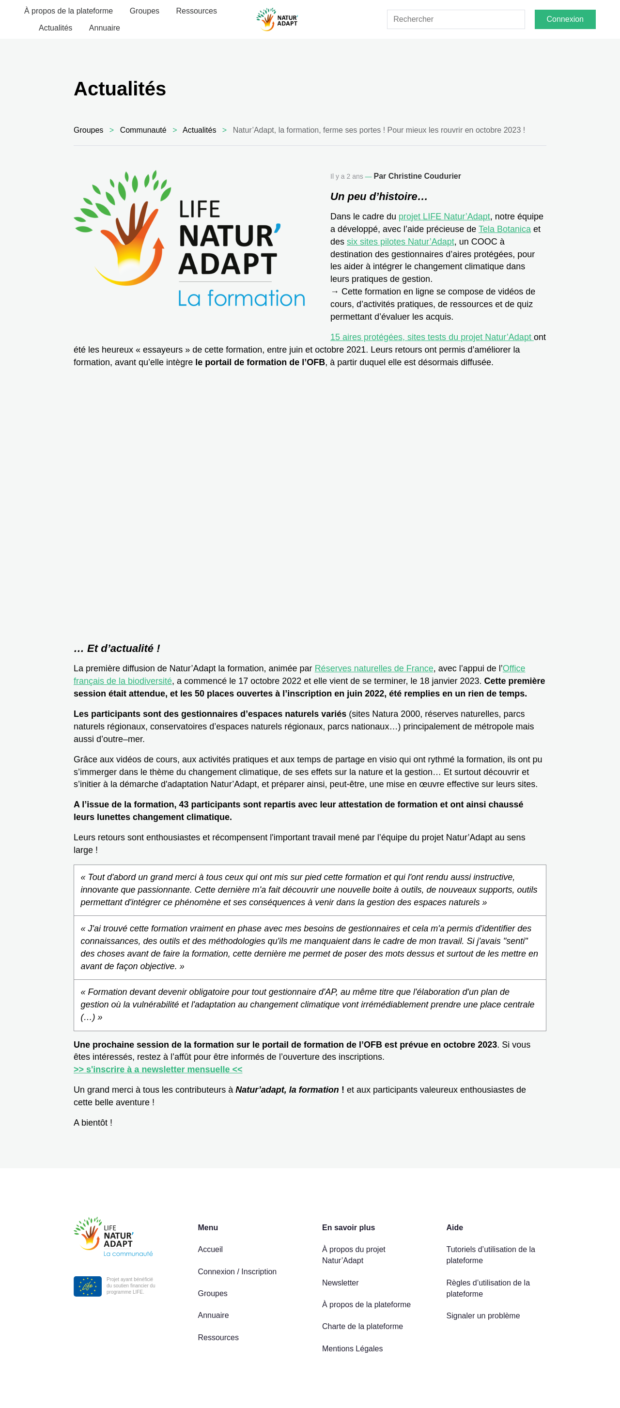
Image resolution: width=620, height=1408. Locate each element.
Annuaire (104, 28)
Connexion (565, 19)
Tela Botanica (505, 229)
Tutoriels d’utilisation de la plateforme (491, 1255)
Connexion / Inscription (237, 1272)
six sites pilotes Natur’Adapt (400, 242)
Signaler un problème (483, 1316)
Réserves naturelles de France (374, 668)
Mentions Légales (352, 1349)
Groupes (144, 11)
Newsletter (340, 1283)
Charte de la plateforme (362, 1326)
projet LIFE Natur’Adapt (444, 216)
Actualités (55, 28)
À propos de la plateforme (68, 11)
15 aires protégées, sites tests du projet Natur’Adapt (432, 337)
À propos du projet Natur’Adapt (354, 1255)
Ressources (196, 11)
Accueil (210, 1249)
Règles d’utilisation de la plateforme (488, 1288)
